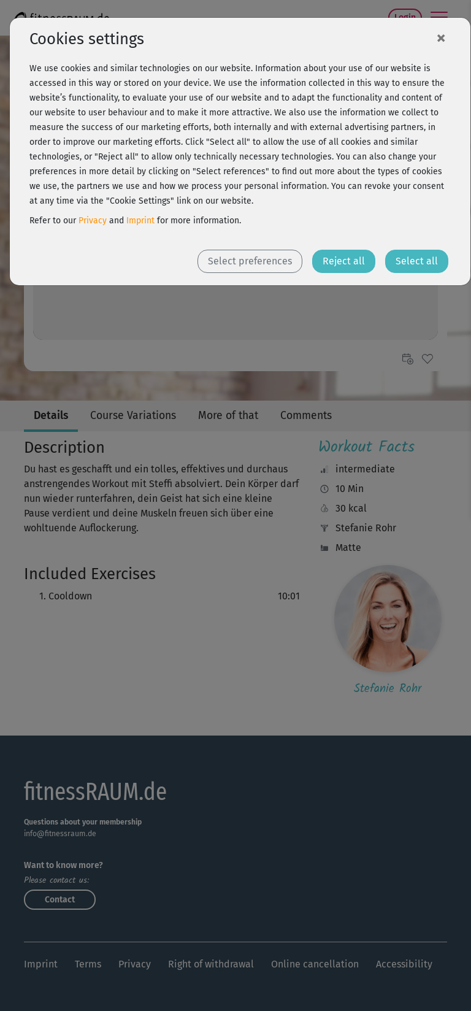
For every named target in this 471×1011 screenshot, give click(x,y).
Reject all (344, 261)
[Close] (441, 37)
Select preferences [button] (250, 261)
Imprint (140, 220)
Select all (417, 261)
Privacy (92, 220)
